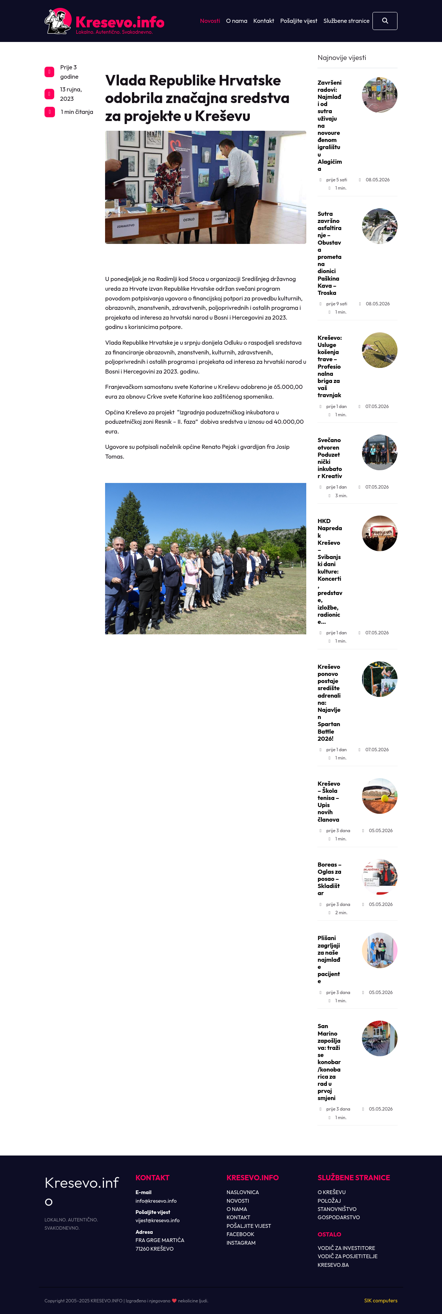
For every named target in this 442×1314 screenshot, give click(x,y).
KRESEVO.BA (333, 1265)
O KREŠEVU (332, 1192)
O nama (237, 20)
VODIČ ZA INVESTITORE (346, 1248)
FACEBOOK (240, 1234)
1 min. (336, 188)
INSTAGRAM (241, 1242)
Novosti (210, 20)
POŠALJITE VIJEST (249, 1226)
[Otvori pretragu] (385, 21)
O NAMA (237, 1209)
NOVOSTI (238, 1200)
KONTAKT (239, 1217)
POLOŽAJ (329, 1200)
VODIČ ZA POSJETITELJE (348, 1256)
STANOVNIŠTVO (337, 1209)
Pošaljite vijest (298, 20)
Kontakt (264, 20)
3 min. (336, 495)
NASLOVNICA (243, 1192)
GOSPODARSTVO (339, 1217)
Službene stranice (346, 20)
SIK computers (381, 1300)
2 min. (336, 912)
